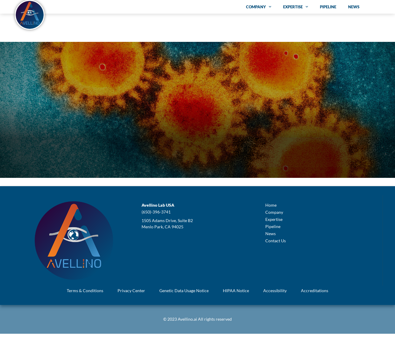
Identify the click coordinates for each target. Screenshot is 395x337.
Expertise (295, 6)
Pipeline (328, 6)
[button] (158, 208)
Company (258, 6)
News (353, 6)
